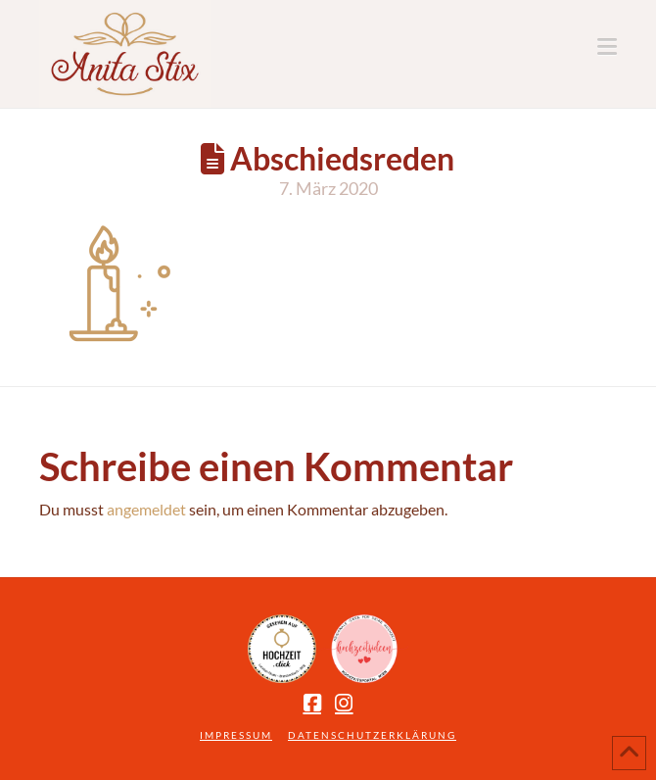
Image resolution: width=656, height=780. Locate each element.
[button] (607, 46)
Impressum (236, 735)
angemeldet (146, 509)
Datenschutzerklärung (372, 735)
